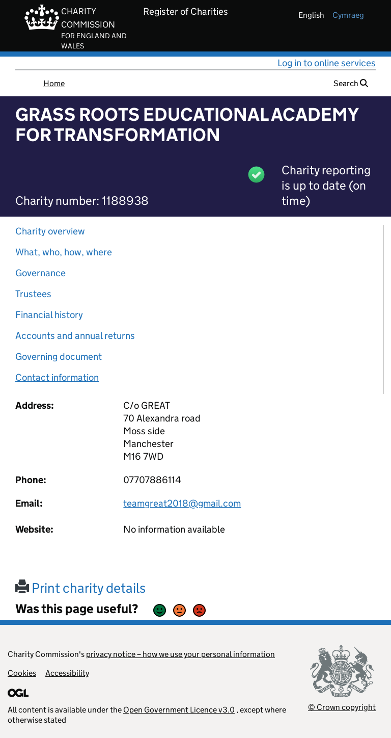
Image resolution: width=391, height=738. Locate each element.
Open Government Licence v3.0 (179, 710)
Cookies (22, 673)
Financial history (49, 315)
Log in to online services (326, 63)
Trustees (33, 294)
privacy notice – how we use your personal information (180, 654)
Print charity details (80, 587)
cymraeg (348, 15)
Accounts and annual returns (75, 335)
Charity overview (50, 231)
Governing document (58, 356)
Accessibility (67, 673)
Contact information (57, 377)
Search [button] (350, 83)
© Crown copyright (342, 707)
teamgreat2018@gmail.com (182, 503)
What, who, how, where (63, 252)
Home (54, 83)
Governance (40, 273)
